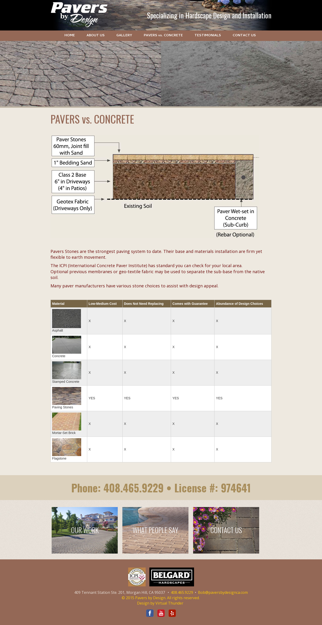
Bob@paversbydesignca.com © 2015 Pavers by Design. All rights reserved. (185, 595)
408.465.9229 (134, 487)
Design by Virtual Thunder (160, 603)
